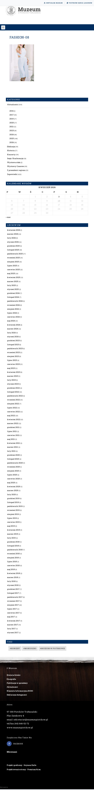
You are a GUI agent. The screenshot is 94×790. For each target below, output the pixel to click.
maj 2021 (11, 440)
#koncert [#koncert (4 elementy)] (15, 649)
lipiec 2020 (12, 475)
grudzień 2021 (13, 428)
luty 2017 (11, 629)
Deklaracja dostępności (17, 695)
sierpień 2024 (13, 309)
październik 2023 (15, 349)
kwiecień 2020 (13, 487)
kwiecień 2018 (13, 574)
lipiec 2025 (12, 266)
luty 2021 (11, 452)
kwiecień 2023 (13, 373)
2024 (11, 135)
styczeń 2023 (13, 384)
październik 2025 (15, 254)
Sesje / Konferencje (15, 159)
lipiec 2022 (12, 408)
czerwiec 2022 (13, 412)
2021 (11, 127)
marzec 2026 (12, 235)
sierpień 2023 (13, 357)
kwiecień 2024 (13, 325)
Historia (10, 151)
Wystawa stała (13, 163)
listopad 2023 (13, 345)
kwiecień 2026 (13, 230)
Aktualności (12, 105)
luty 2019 (11, 538)
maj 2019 (11, 527)
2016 (11, 111)
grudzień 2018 (13, 542)
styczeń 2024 (13, 337)
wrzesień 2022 (13, 400)
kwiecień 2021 (13, 444)
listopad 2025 (13, 250)
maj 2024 (11, 321)
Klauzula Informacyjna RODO (20, 691)
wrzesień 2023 (13, 353)
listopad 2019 (13, 503)
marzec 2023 (12, 377)
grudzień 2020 (13, 455)
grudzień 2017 (13, 590)
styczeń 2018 (12, 586)
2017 (11, 115)
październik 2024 (15, 302)
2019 (11, 119)
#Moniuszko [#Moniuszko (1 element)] (29, 649)
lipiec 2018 (12, 562)
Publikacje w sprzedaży (17, 683)
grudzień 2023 (13, 341)
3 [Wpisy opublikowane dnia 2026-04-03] (58, 197)
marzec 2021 (12, 448)
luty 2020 (11, 495)
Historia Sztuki (13, 676)
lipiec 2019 (12, 519)
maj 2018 (11, 570)
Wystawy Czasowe (15, 167)
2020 (11, 123)
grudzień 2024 (13, 294)
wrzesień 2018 (13, 554)
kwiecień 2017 (13, 621)
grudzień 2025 (13, 246)
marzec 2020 (12, 491)
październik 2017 (15, 598)
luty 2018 (11, 582)
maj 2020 (11, 483)
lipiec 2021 (12, 432)
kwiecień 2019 (13, 530)
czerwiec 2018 (13, 566)
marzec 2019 (12, 534)
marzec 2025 (12, 282)
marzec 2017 (12, 625)
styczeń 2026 (13, 242)
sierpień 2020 (13, 471)
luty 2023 (11, 381)
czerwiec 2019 (13, 523)
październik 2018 (15, 550)
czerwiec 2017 (13, 613)
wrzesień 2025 (13, 258)
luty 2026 (11, 238)
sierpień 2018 (13, 558)
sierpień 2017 (13, 605)
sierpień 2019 (13, 515)
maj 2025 (11, 274)
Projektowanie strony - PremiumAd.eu (24, 770)
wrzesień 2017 (13, 601)
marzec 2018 (12, 578)
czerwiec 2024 (13, 317)
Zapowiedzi (12, 175)
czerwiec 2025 (13, 270)
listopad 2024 (13, 298)
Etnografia (11, 680)
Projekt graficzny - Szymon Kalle (21, 766)
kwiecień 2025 (13, 278)
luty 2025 (11, 286)
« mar (8, 218)
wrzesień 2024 (13, 306)
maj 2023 (11, 369)
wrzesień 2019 (13, 511)
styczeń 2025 (13, 290)
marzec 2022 (12, 424)
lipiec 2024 (12, 313)
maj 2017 (11, 617)
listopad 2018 (13, 546)
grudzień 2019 (13, 499)
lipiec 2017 (12, 609)
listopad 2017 (13, 594)
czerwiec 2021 (13, 436)
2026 (11, 143)
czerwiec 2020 (13, 479)
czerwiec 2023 (13, 365)
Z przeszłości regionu (16, 171)
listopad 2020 (13, 459)
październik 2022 (15, 396)
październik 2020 (15, 463)
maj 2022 (11, 416)
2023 (11, 131)
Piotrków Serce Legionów (79, 3)
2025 (11, 139)
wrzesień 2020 (13, 467)
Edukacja (11, 147)
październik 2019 (15, 507)
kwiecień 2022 (13, 420)
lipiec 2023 (12, 361)
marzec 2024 (12, 329)
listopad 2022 (13, 392)
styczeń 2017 (12, 633)
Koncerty (11, 155)
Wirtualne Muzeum (53, 3)
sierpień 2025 (13, 262)
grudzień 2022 (13, 388)
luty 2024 (11, 333)
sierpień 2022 (13, 404)
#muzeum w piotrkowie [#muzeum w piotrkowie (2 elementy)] (52, 649)
